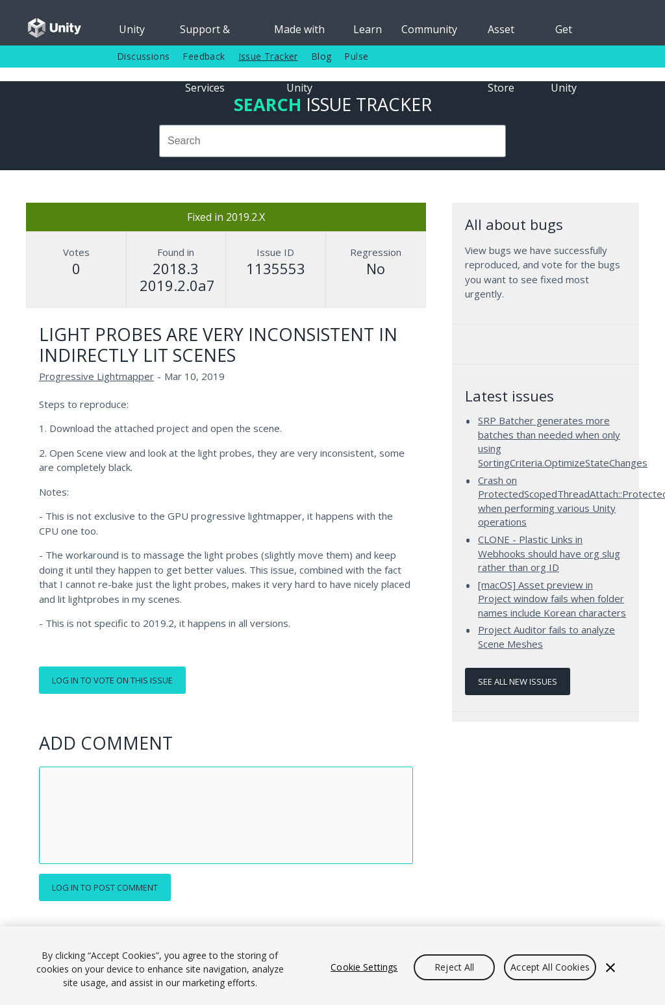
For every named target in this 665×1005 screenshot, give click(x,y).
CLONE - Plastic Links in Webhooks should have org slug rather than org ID (549, 553)
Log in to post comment (105, 887)
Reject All (454, 967)
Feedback (203, 56)
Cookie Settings (364, 967)
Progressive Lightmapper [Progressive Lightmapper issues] (96, 376)
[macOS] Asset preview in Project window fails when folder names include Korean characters (552, 598)
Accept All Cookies (550, 967)
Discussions (143, 56)
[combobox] (332, 141)
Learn (367, 29)
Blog (321, 56)
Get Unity (564, 33)
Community (429, 29)
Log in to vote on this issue (112, 680)
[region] (332, 965)
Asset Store (501, 33)
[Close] (610, 967)
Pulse (356, 56)
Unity (132, 29)
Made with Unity (299, 33)
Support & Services (205, 33)
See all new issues (517, 681)
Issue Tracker (268, 56)
